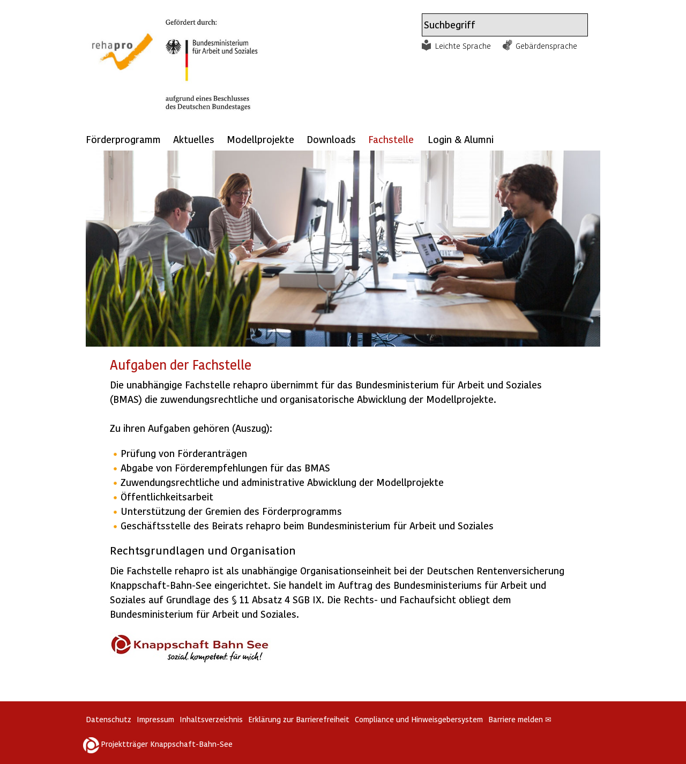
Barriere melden (519, 719)
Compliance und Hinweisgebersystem (419, 719)
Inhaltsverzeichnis (211, 719)
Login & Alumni (461, 139)
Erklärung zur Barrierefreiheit (298, 719)
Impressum (155, 719)
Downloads (331, 139)
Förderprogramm (123, 139)
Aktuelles (193, 139)
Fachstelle (391, 139)
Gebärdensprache (546, 45)
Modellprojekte (260, 139)
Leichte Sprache (463, 45)
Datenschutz (108, 719)
